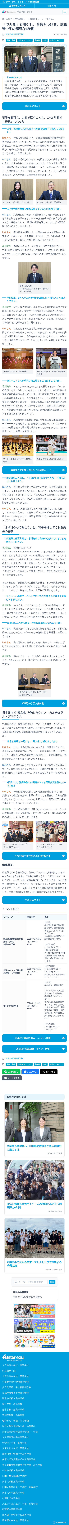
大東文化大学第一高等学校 (15, 1448)
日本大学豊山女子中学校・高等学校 (20, 1487)
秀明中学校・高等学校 (13, 1415)
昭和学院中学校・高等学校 (15, 1420)
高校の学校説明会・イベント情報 (32, 1048)
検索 (52, 1282)
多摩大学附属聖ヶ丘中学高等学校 (18, 1459)
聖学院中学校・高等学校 (14, 1442)
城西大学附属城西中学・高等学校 (18, 1426)
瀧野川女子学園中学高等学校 (16, 1453)
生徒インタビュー (56, 40)
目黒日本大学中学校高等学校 (16, 1514)
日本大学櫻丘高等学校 (13, 1481)
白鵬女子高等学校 (11, 1498)
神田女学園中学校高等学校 (15, 1381)
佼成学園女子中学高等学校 (15, 1392)
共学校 (37, 40)
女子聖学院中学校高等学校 (15, 1437)
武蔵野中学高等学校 (14, 34)
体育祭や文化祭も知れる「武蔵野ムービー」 (33, 470)
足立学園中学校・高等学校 (15, 1365)
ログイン (52, 6)
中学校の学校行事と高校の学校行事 (33, 855)
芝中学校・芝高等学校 (13, 1409)
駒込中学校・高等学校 (13, 1398)
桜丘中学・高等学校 (12, 1403)
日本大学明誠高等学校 (13, 1492)
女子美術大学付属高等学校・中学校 (20, 1431)
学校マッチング (17, 6)
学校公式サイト (33, 106)
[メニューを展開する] (64, 12)
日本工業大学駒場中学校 (14, 1475)
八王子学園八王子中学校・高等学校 (20, 1503)
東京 (45, 40)
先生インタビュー (25, 40)
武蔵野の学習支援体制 (33, 703)
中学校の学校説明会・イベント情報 (33, 1038)
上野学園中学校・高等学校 (15, 1376)
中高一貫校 (11, 40)
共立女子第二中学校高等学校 (16, 1387)
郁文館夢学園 (9, 1370)
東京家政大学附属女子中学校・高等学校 (22, 1464)
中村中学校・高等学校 (13, 1470)
